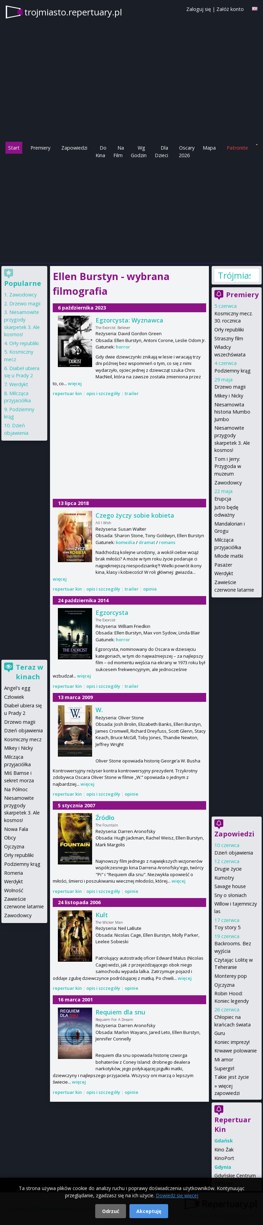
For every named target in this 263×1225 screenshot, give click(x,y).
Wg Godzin (139, 151)
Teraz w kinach (29, 671)
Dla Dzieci (161, 151)
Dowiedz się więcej (177, 1195)
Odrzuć (110, 1211)
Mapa (209, 147)
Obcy (10, 837)
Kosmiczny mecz (22, 739)
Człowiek (14, 697)
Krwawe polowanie (235, 1050)
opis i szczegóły (103, 393)
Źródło (105, 817)
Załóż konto (230, 9)
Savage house (230, 886)
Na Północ (16, 789)
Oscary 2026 (187, 151)
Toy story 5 (227, 927)
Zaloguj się (198, 9)
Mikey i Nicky (228, 395)
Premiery (40, 147)
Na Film (118, 151)
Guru (219, 1033)
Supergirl (224, 1068)
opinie (150, 589)
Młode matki (228, 556)
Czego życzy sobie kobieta (135, 515)
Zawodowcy (228, 482)
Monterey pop (230, 976)
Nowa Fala (16, 829)
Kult (102, 915)
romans (167, 542)
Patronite (237, 147)
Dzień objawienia (233, 852)
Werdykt (223, 573)
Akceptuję (148, 1211)
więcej (75, 383)
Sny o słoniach (230, 895)
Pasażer (223, 564)
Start (14, 147)
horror (123, 347)
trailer (132, 393)
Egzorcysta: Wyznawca (129, 320)
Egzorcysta (112, 612)
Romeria (13, 873)
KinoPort (224, 1158)
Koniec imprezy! (232, 1042)
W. (99, 710)
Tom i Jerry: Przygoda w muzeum (227, 466)
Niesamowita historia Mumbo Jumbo (232, 411)
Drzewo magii (230, 386)
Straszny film (228, 338)
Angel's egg (17, 688)
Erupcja (222, 498)
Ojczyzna (224, 985)
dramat (147, 542)
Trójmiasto (234, 275)
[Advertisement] (131, 210)
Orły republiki (229, 329)
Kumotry (224, 877)
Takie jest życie (231, 1077)
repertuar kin (67, 393)
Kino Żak (224, 1149)
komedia (125, 542)
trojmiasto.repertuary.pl (73, 12)
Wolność (13, 890)
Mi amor (223, 1059)
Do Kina (101, 151)
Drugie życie (228, 869)
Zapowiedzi (74, 147)
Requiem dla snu (120, 1012)
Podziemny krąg (232, 370)
